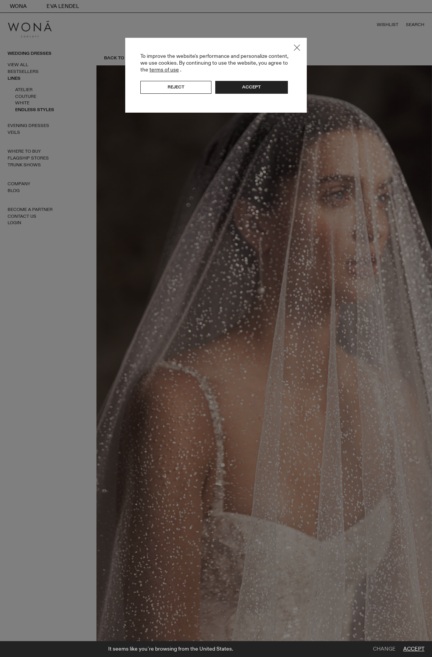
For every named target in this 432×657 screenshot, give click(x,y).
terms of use (164, 69)
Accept (413, 649)
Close (297, 48)
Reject (176, 87)
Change (384, 649)
